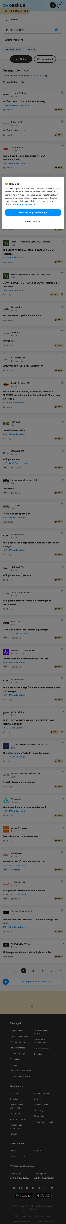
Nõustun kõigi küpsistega (33, 212)
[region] (33, 203)
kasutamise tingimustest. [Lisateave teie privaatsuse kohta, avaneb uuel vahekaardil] (24, 204)
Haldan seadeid (33, 221)
